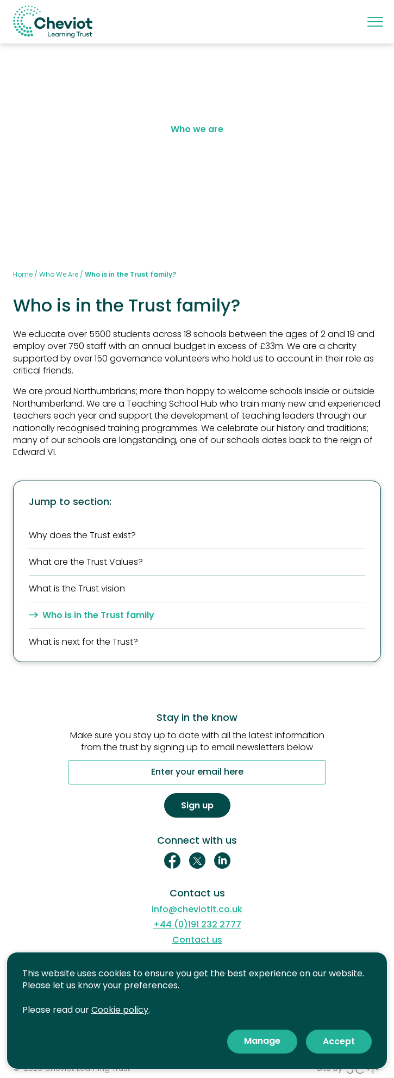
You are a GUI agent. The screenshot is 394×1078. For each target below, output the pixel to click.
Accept (339, 1041)
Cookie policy (119, 1010)
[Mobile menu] (374, 22)
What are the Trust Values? (86, 562)
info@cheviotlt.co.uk (197, 909)
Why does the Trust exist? (82, 535)
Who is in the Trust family (91, 615)
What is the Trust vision (77, 588)
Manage (262, 1041)
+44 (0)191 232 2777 (197, 924)
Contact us (197, 940)
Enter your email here (197, 772)
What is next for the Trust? (83, 641)
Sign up (197, 805)
